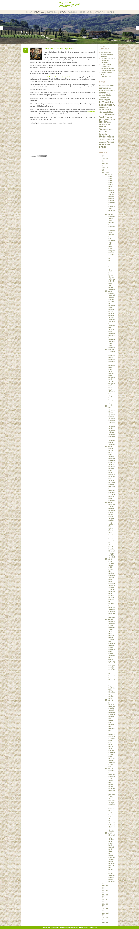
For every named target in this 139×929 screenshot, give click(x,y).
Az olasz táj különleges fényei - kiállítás (112, 305)
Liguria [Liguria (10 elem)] (106, 107)
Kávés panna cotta (111, 450)
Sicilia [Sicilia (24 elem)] (107, 124)
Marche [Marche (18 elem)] (112, 110)
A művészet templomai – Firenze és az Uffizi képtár (112, 738)
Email (38, 156)
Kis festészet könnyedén (112, 480)
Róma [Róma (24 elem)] (108, 122)
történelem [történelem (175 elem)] (106, 136)
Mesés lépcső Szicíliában (112, 786)
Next (137, 28)
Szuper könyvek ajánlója (111, 313)
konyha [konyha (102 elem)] (103, 104)
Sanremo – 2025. (106, 76)
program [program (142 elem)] (104, 119)
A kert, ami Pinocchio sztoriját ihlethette (112, 801)
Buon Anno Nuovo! (111, 178)
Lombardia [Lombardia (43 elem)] (104, 110)
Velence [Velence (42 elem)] (110, 142)
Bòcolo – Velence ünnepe (111, 563)
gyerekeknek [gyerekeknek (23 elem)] (104, 97)
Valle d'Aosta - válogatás (112, 382)
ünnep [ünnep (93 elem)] (103, 146)
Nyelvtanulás (39, 12)
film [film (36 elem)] (113, 90)
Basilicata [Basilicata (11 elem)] (107, 85)
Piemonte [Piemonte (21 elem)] (108, 117)
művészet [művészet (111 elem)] (109, 114)
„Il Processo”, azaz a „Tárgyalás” (58, 77)
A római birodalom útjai (112, 543)
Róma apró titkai (110, 269)
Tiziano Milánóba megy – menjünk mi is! (112, 694)
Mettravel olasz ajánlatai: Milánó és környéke (107, 54)
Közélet (82, 12)
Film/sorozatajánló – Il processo (59, 48)
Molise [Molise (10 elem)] (100, 114)
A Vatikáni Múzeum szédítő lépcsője (111, 811)
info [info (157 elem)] (101, 102)
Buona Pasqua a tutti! (112, 650)
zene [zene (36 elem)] (108, 144)
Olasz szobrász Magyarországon (114, 456)
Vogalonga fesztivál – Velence (112, 587)
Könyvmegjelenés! (115, 420)
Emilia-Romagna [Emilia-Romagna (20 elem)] (105, 90)
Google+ (44, 156)
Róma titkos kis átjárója (112, 758)
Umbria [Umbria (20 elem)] (101, 140)
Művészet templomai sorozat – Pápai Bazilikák (112, 684)
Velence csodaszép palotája (112, 466)
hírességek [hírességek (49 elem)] (104, 99)
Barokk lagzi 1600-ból (111, 845)
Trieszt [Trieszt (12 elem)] (107, 131)
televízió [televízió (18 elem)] (109, 127)
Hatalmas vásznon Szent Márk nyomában (112, 579)
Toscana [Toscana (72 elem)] (103, 129)
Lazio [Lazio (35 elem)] (101, 107)
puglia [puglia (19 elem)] (113, 119)
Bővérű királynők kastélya (112, 251)
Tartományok (99, 12)
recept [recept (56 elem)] (102, 122)
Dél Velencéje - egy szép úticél (112, 243)
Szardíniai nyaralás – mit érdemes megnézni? (108, 60)
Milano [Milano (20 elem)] (101, 112)
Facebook (46, 156)
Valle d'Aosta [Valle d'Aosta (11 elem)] (102, 142)
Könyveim (110, 12)
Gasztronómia (52, 12)
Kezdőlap (28, 12)
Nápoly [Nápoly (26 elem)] (102, 117)
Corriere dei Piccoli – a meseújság (112, 603)
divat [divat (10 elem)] (110, 88)
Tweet (40, 156)
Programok (72, 12)
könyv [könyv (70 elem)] (111, 104)
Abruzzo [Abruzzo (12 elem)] (101, 85)
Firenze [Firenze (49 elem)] (102, 93)
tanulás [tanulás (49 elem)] (102, 127)
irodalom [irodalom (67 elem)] (109, 102)
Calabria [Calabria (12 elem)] (112, 85)
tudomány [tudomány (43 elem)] (104, 134)
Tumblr (42, 156)
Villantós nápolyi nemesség (112, 861)
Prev (1, 28)
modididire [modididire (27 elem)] (108, 112)
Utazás (89, 12)
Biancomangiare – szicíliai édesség (114, 494)
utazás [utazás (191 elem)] (109, 139)
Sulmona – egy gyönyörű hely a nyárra (112, 525)
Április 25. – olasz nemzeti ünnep (111, 633)
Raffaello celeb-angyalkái (112, 879)
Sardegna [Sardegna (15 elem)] (102, 124)
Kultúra (63, 12)
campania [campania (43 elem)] (103, 88)
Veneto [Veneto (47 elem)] (102, 144)
